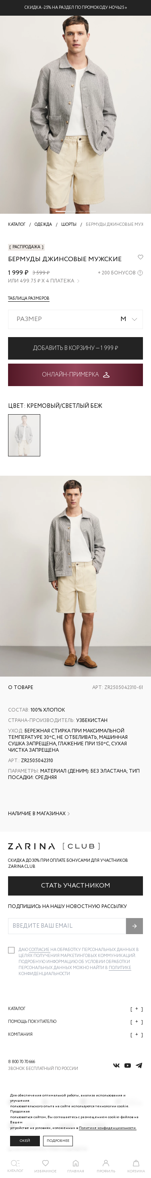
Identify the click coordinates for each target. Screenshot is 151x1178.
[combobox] (75, 319)
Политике (120, 968)
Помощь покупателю (75, 1021)
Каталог (75, 1009)
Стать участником (75, 885)
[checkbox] (11, 950)
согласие (39, 950)
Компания (75, 1034)
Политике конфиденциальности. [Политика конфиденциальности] (108, 1128)
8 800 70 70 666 (21, 1062)
